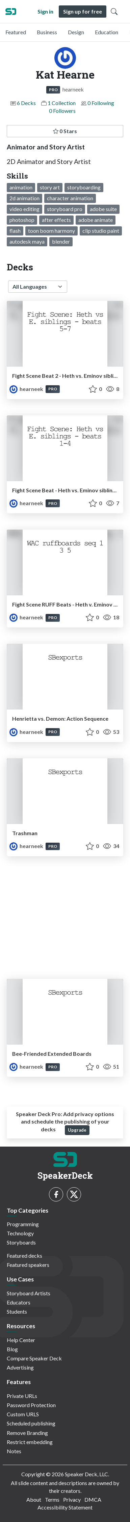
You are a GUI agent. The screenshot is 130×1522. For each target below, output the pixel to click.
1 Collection (62, 103)
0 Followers (62, 110)
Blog (12, 1349)
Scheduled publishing (31, 1423)
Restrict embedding (30, 1442)
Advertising (20, 1367)
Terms (52, 1499)
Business (47, 32)
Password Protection (31, 1405)
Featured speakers (28, 1264)
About (33, 1499)
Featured (15, 32)
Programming (23, 1224)
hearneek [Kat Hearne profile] (26, 389)
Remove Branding (27, 1433)
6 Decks (26, 103)
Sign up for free (82, 11)
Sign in (45, 11)
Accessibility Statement (65, 1507)
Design (76, 32)
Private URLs (22, 1396)
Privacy (72, 1499)
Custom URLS (23, 1414)
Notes (14, 1451)
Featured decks (24, 1255)
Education (106, 32)
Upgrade (77, 1130)
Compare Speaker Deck (34, 1358)
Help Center (21, 1340)
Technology (20, 1233)
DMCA (92, 1499)
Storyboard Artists (28, 1293)
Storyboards (21, 1242)
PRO (53, 89)
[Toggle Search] (114, 11)
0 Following (100, 103)
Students (17, 1311)
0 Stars (65, 131)
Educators (18, 1302)
